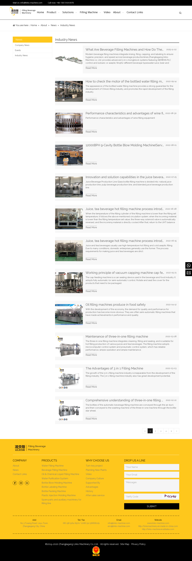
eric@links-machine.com (119, 526)
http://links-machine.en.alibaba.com (158, 529)
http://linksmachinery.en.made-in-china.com (158, 526)
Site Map (124, 544)
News (16, 470)
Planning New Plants (96, 470)
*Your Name (132, 467)
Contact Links (20, 474)
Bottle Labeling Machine (54, 487)
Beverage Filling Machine (54, 470)
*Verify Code (132, 496)
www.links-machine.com (158, 523)
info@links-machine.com (31, 2)
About (16, 465)
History (89, 491)
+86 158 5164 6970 (65, 2)
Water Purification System (55, 478)
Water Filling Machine (53, 465)
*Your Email (131, 474)
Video (89, 474)
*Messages (131, 482)
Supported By (93, 482)
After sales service (95, 495)
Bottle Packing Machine (54, 491)
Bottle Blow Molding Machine (57, 482)
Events (18, 50)
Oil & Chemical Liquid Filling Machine (60, 474)
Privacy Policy (138, 544)
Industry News (21, 55)
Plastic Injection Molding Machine (59, 495)
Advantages (92, 487)
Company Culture (95, 478)
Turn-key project (94, 465)
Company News (22, 45)
